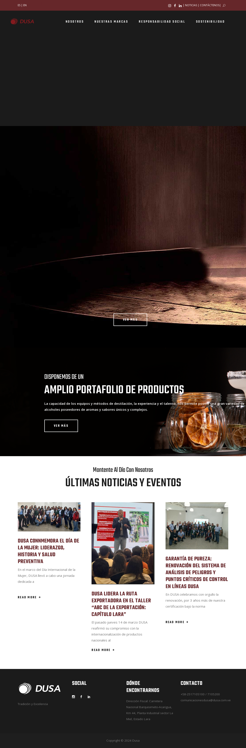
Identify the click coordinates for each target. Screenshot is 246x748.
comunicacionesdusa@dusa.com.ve (206, 700)
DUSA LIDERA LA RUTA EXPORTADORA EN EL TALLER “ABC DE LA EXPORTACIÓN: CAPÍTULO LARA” (121, 604)
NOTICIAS (191, 5)
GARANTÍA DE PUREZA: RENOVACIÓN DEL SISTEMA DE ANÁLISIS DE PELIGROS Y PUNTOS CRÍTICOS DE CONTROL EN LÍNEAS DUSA (197, 573)
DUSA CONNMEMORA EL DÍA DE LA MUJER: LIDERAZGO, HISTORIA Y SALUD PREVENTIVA (48, 551)
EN (25, 5)
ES (19, 5)
